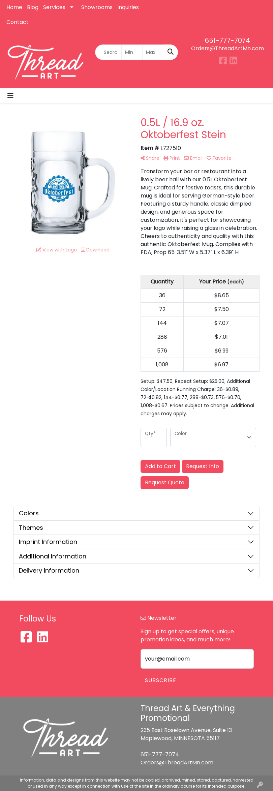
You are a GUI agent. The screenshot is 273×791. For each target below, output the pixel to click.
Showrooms (97, 7)
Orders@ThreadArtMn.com (227, 48)
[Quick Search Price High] (153, 52)
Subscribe (160, 680)
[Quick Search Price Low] (132, 52)
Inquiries (128, 7)
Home (14, 7)
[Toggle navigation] (10, 95)
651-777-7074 (227, 40)
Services (54, 7)
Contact (17, 22)
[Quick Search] (108, 52)
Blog (32, 7)
